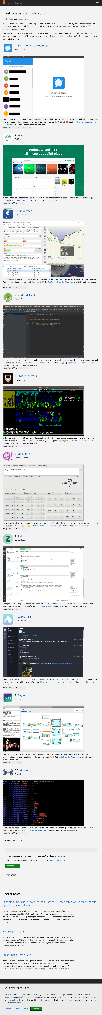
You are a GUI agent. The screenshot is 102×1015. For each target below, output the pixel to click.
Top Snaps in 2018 (14, 931)
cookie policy (16, 1003)
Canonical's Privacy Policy (57, 860)
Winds (22, 135)
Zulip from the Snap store (45, 606)
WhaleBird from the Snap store (61, 682)
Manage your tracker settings (16, 1009)
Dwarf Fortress (27, 375)
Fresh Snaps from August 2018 (21, 954)
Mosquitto (25, 770)
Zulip (21, 536)
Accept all (36, 1009)
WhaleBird (24, 616)
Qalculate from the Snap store (46, 526)
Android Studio (27, 295)
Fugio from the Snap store (68, 757)
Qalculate (24, 453)
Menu (97, 3)
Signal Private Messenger (34, 45)
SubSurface (25, 210)
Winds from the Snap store (17, 200)
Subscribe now (12, 866)
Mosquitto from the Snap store (34, 830)
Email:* (7, 845)
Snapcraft (54, 33)
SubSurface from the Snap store (60, 282)
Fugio (21, 695)
